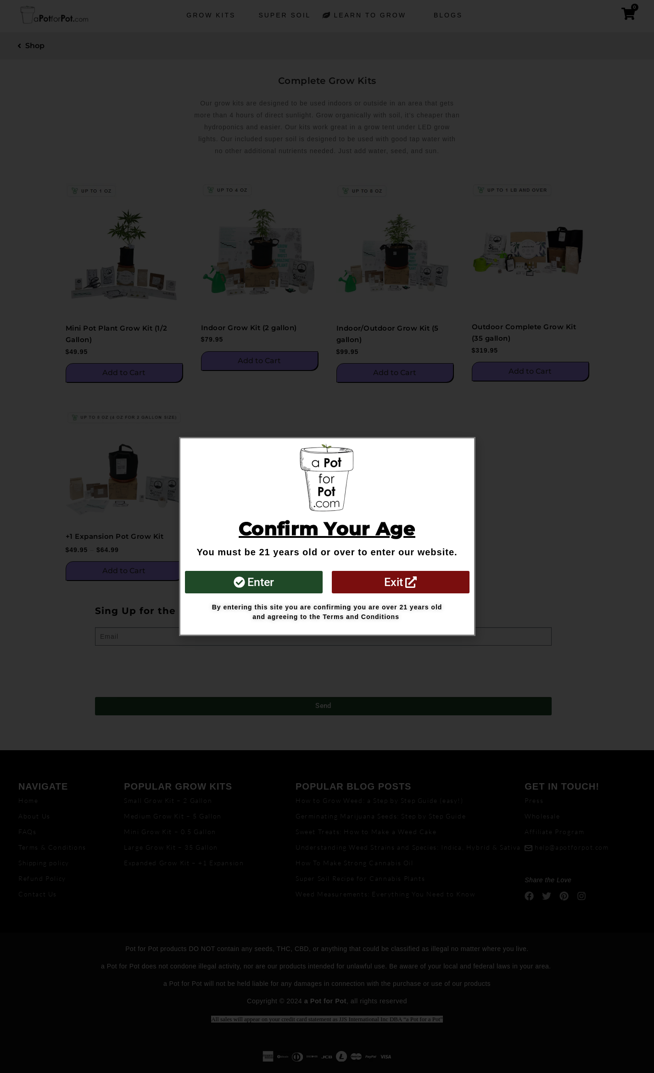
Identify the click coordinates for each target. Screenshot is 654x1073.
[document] (327, 536)
